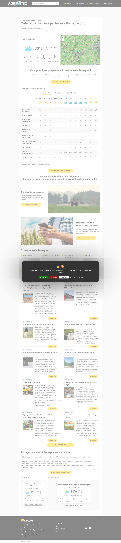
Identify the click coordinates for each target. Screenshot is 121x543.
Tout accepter (44, 277)
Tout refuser (53, 277)
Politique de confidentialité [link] (76, 277)
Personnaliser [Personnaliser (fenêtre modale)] (64, 277)
